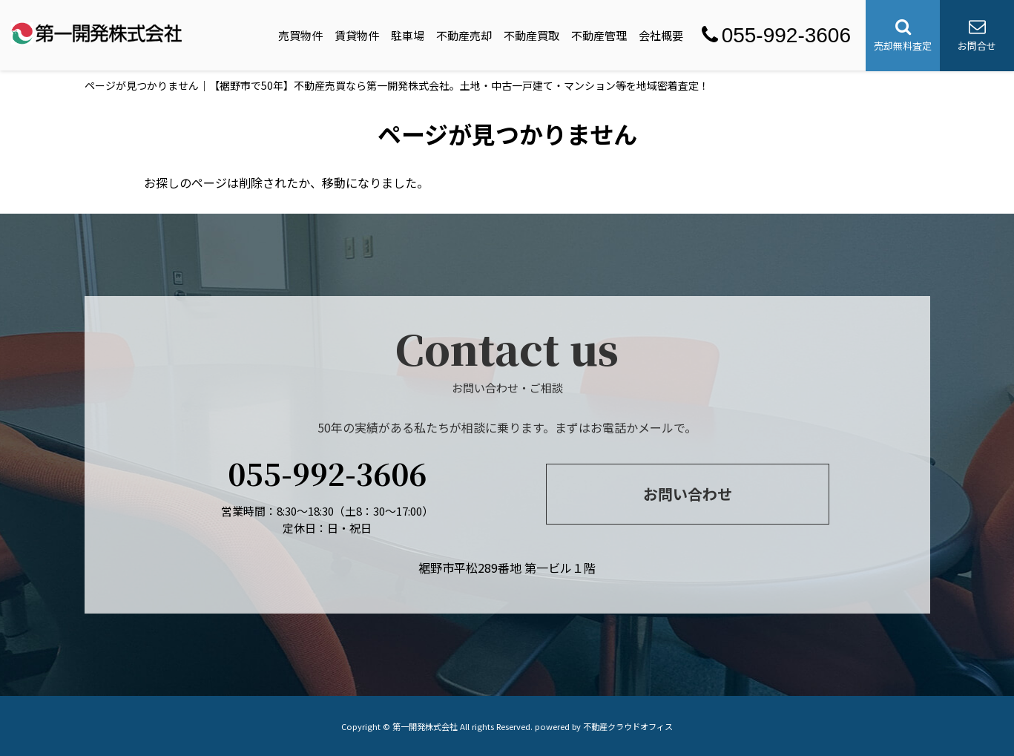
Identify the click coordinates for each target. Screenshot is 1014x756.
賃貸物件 (357, 35)
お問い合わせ (687, 493)
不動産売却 (464, 35)
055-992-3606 (776, 35)
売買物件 (300, 35)
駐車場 (407, 35)
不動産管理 (599, 35)
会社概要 (661, 35)
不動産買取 (531, 35)
